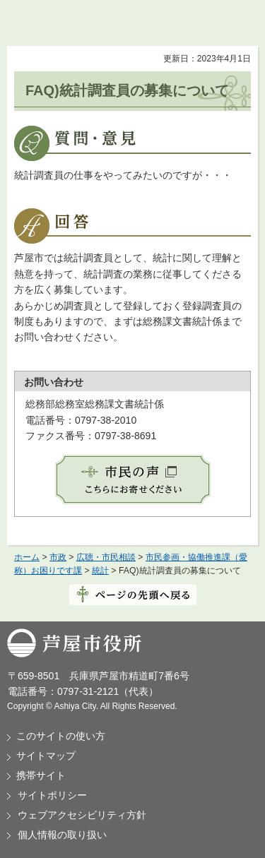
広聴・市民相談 (106, 557)
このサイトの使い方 (60, 735)
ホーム (27, 557)
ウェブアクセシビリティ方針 (82, 815)
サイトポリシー (52, 795)
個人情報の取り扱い (62, 834)
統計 (100, 571)
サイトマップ (46, 755)
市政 (57, 557)
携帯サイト (41, 775)
